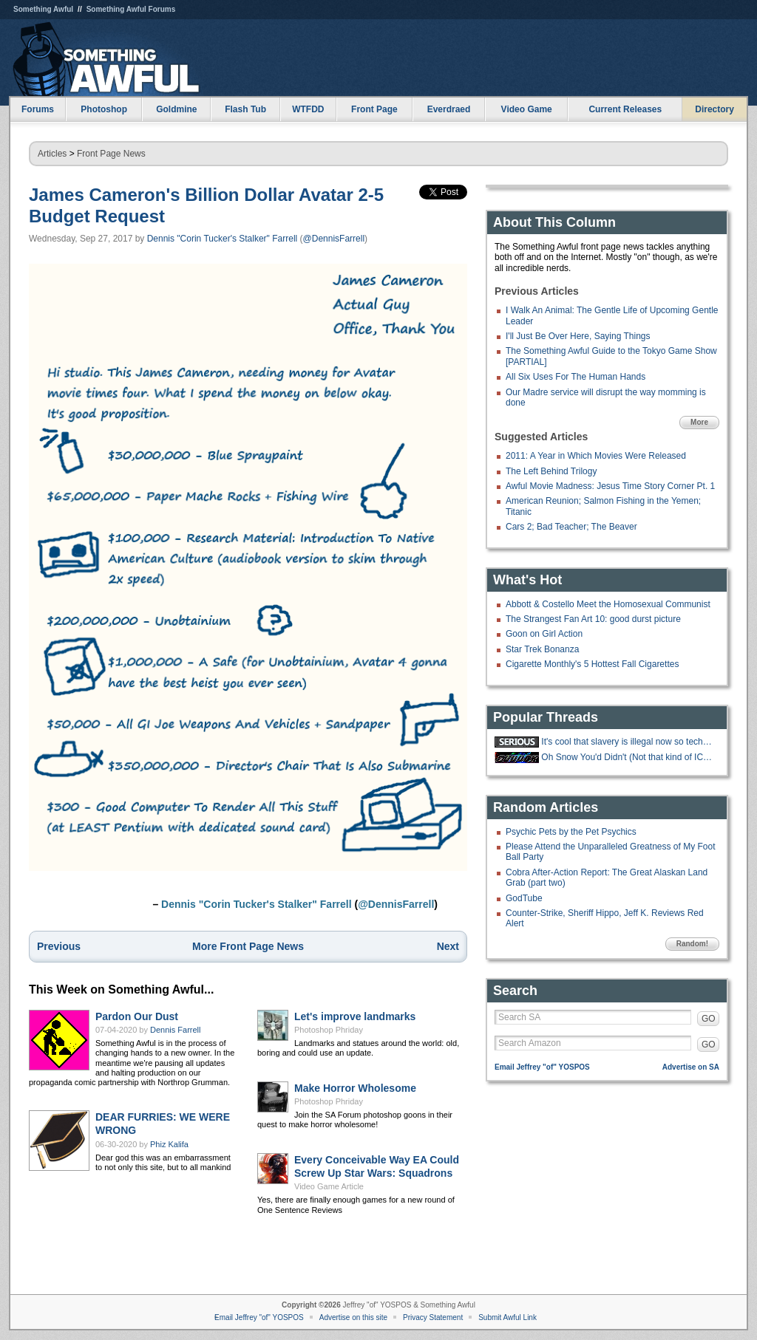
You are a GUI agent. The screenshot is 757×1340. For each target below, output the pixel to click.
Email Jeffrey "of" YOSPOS (542, 1067)
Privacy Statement (433, 1317)
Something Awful (43, 9)
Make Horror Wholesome (355, 1088)
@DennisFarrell (334, 238)
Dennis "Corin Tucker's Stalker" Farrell (222, 238)
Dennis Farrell (175, 1029)
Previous (59, 946)
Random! (692, 944)
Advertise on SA (690, 1067)
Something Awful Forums (131, 9)
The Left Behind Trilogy (551, 471)
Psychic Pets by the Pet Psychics (571, 832)
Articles (52, 153)
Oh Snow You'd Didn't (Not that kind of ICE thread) (628, 757)
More (699, 422)
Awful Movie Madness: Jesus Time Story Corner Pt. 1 (610, 486)
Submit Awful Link (507, 1317)
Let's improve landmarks (354, 1016)
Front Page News (111, 153)
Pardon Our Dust (136, 1016)
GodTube (524, 898)
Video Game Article (329, 1186)
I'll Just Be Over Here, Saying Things (578, 336)
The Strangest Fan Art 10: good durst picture (593, 619)
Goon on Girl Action (544, 634)
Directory (714, 109)
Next (448, 946)
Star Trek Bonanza (542, 649)
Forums (37, 109)
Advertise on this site (353, 1317)
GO (709, 1018)
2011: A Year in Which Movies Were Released (596, 456)
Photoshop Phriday (328, 1029)
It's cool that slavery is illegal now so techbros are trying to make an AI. (628, 741)
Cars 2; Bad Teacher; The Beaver (571, 527)
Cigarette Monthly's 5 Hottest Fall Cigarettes (592, 664)
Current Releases (625, 109)
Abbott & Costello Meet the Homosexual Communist (608, 604)
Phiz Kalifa (169, 1144)
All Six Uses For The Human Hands (575, 377)
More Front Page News (248, 946)
